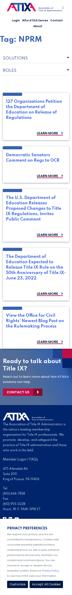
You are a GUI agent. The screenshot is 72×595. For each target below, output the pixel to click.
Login (16, 20)
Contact (56, 20)
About (37, 26)
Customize (18, 584)
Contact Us (18, 392)
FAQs (33, 459)
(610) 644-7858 (14, 493)
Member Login (14, 459)
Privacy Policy (50, 570)
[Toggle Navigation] (63, 9)
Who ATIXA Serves (35, 20)
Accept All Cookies (46, 584)
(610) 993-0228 (14, 504)
